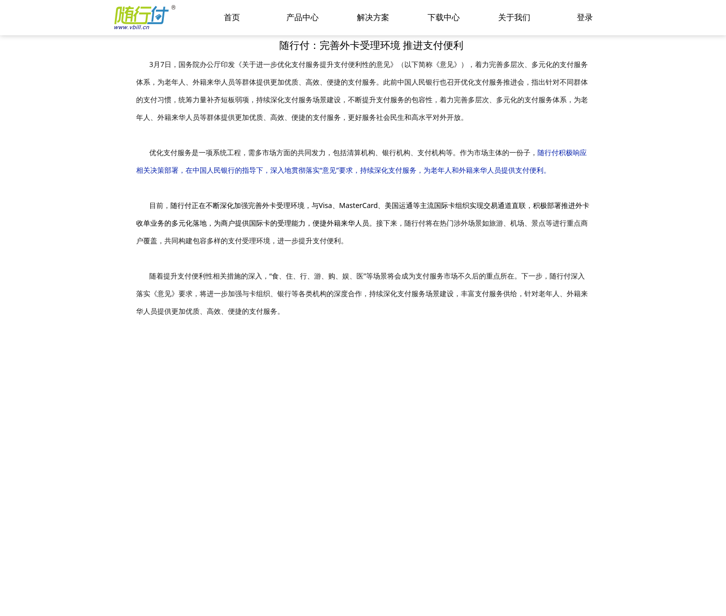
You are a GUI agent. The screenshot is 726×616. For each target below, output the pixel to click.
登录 (585, 17)
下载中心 (444, 17)
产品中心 (302, 17)
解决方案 (373, 17)
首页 (232, 17)
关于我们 (514, 17)
